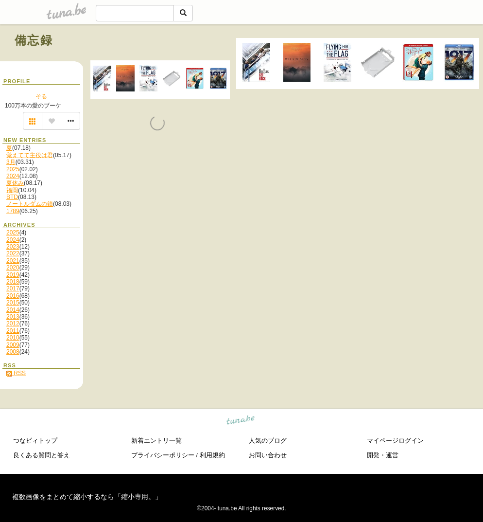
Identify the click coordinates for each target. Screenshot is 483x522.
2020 (12, 267)
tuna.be (241, 421)
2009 (12, 345)
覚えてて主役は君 (29, 155)
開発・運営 (382, 455)
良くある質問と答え (41, 455)
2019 (12, 274)
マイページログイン (395, 440)
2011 (12, 330)
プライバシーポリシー (162, 455)
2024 (12, 176)
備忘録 (34, 40)
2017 (12, 288)
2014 (12, 309)
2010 (12, 337)
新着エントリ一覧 (156, 440)
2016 (12, 295)
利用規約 (212, 455)
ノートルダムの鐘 (29, 203)
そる (41, 96)
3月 (11, 162)
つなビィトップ (35, 440)
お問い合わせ (268, 455)
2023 (12, 246)
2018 (12, 281)
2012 (12, 323)
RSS (16, 373)
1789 (12, 211)
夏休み (15, 183)
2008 (12, 351)
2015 (12, 302)
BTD (12, 197)
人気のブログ (268, 440)
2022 (12, 253)
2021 (12, 260)
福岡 (12, 190)
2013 (12, 316)
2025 (12, 169)
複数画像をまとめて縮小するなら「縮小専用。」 (87, 497)
